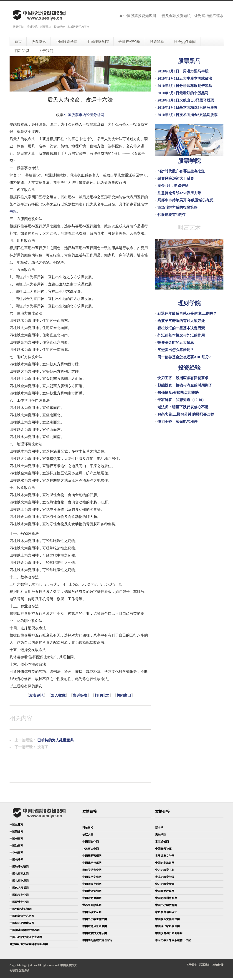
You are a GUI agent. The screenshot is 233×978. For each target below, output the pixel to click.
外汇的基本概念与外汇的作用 (181, 335)
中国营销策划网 (91, 891)
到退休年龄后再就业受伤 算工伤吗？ (187, 313)
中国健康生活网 (91, 884)
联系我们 (204, 964)
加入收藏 (58, 695)
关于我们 (191, 964)
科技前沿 (87, 827)
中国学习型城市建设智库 (97, 940)
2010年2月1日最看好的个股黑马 (182, 93)
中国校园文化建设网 (167, 919)
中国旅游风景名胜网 (94, 926)
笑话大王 (87, 834)
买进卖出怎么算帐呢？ (175, 350)
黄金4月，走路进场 (172, 186)
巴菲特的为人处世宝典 (55, 740)
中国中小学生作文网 (94, 919)
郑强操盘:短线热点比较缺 (178, 392)
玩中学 (159, 827)
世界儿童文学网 (164, 855)
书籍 (13, 211)
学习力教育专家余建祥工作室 (173, 940)
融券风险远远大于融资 (175, 178)
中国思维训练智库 (166, 898)
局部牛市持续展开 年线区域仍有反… (187, 200)
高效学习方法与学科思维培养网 (29, 944)
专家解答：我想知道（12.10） (181, 400)
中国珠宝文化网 (19, 894)
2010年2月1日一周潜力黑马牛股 (182, 71)
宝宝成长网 (162, 841)
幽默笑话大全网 (91, 870)
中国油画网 (16, 845)
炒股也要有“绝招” (172, 215)
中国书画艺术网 (19, 873)
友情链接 (218, 964)
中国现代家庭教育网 (167, 926)
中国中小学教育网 (166, 905)
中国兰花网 (16, 824)
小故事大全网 (90, 848)
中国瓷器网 (16, 831)
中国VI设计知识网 (21, 909)
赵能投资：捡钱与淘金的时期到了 (184, 385)
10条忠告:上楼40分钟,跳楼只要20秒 (185, 414)
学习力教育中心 (164, 870)
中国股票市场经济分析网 (84, 114)
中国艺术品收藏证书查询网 (26, 937)
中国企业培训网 (164, 862)
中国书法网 (16, 859)
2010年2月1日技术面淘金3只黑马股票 (187, 115)
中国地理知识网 (19, 866)
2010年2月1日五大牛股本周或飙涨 (184, 78)
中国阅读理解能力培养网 (25, 930)
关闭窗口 (123, 695)
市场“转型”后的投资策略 (177, 207)
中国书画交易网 (19, 880)
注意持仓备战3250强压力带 (179, 193)
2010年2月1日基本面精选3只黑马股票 (187, 107)
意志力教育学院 (164, 877)
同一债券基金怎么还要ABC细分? (184, 357)
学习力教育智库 (164, 884)
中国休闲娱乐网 (91, 862)
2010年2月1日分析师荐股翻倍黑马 (184, 86)
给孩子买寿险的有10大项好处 (181, 321)
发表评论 (36, 695)
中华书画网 (16, 852)
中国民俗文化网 (91, 877)
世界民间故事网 (91, 905)
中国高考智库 (163, 848)
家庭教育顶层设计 (166, 912)
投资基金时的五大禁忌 (175, 342)
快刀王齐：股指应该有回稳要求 (182, 378)
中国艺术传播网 (19, 887)
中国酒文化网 (90, 841)
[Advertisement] (92, 762)
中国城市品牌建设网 (22, 923)
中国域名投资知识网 (94, 933)
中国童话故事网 (164, 891)
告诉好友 (80, 695)
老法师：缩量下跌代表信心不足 (182, 407)
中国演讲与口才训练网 (168, 933)
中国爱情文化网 (19, 902)
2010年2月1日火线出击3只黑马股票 (185, 100)
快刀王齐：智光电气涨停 (177, 421)
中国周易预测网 (91, 855)
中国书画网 (16, 838)
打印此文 (102, 695)
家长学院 (160, 834)
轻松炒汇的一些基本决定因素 (181, 328)
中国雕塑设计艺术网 (22, 916)
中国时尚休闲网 (91, 898)
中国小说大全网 (91, 912)
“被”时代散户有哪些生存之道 (181, 171)
